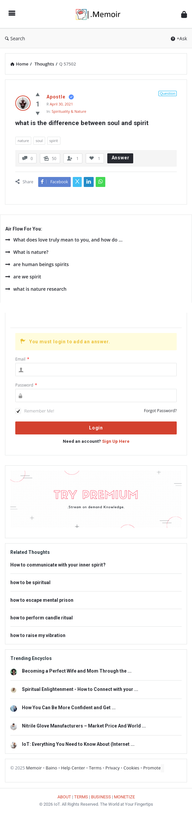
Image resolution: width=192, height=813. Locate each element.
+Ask (179, 38)
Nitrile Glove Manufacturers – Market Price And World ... (84, 726)
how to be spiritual (30, 582)
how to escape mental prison (41, 600)
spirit (53, 140)
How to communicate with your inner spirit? (58, 565)
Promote (152, 768)
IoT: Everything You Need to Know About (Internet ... (78, 744)
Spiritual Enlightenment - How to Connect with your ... (80, 689)
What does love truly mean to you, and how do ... (64, 240)
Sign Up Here (116, 441)
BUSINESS (101, 796)
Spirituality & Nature (69, 111)
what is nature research (35, 289)
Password (26, 385)
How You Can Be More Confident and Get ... (69, 707)
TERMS (81, 796)
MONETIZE (124, 796)
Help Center (73, 768)
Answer (121, 157)
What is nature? (26, 252)
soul (39, 140)
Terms (95, 768)
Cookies (131, 768)
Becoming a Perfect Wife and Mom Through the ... (77, 671)
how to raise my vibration (37, 635)
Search (15, 38)
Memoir (34, 768)
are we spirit (23, 276)
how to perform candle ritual (41, 617)
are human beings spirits (37, 264)
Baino (51, 768)
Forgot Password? (160, 410)
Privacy (112, 768)
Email (22, 359)
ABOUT (64, 796)
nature (23, 140)
